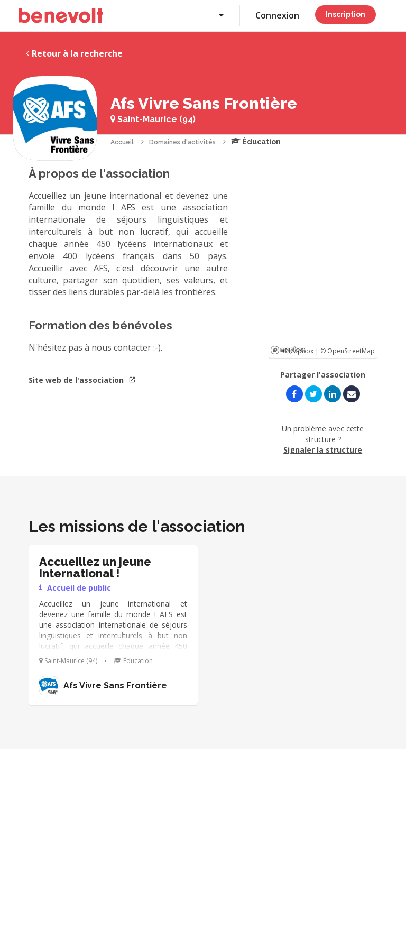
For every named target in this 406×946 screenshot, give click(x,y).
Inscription (345, 14)
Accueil (122, 142)
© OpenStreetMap (347, 350)
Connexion (277, 15)
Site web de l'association (82, 380)
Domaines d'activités (182, 142)
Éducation (256, 141)
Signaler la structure (322, 450)
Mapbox (288, 350)
